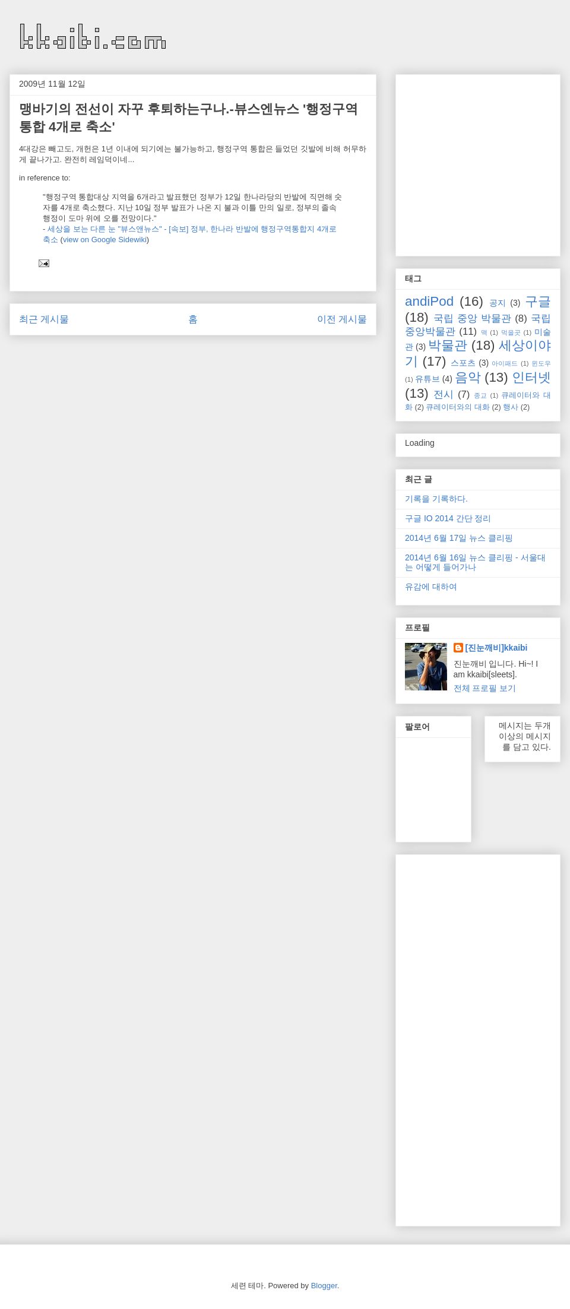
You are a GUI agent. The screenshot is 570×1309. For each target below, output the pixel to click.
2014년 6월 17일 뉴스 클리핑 (459, 538)
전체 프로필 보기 (485, 688)
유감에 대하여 (431, 586)
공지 (497, 303)
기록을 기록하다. (436, 498)
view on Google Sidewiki (105, 239)
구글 (538, 301)
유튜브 (427, 378)
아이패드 (505, 363)
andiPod (429, 301)
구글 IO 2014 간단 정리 (448, 518)
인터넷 (531, 377)
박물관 (447, 345)
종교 (480, 395)
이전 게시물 (342, 319)
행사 (510, 407)
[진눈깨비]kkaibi (497, 647)
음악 (468, 377)
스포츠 (463, 362)
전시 (443, 394)
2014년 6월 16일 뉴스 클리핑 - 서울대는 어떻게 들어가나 (475, 562)
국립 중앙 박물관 (472, 318)
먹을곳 (511, 332)
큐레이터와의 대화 (458, 407)
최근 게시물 (44, 319)
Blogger (324, 1285)
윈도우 (541, 363)
